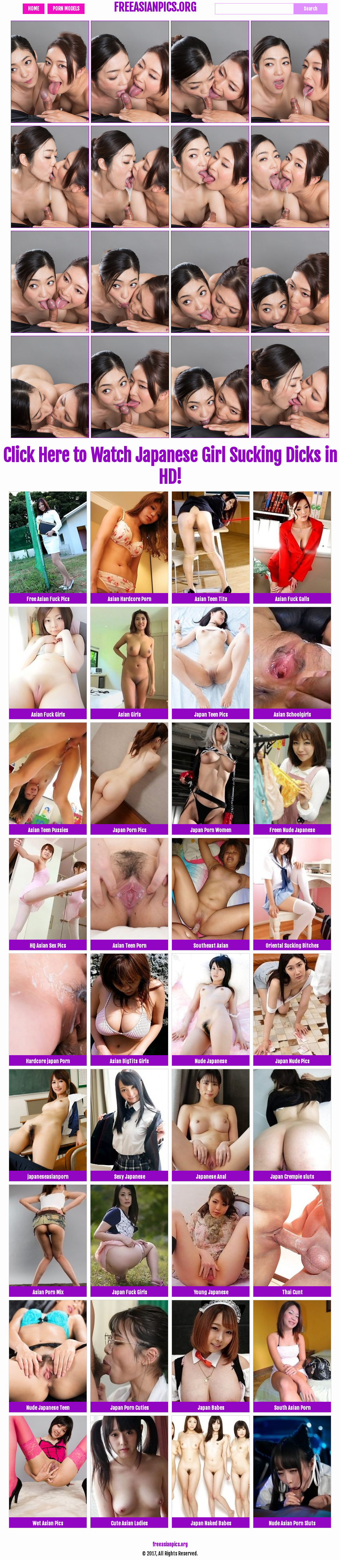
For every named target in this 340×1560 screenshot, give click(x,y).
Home (33, 9)
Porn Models (66, 9)
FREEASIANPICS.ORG (155, 8)
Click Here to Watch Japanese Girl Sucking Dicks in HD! (170, 466)
